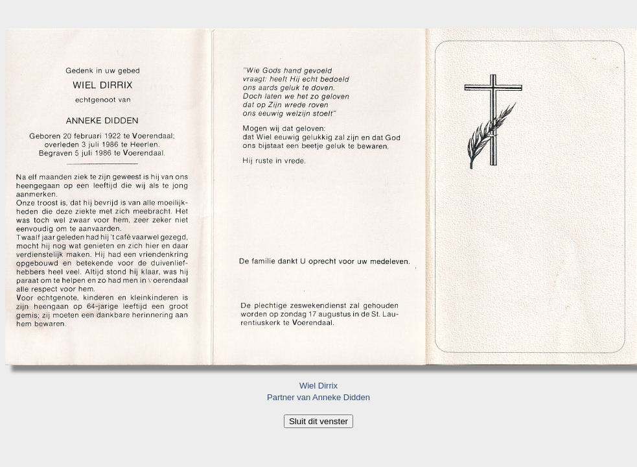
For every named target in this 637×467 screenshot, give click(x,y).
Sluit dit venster (318, 421)
